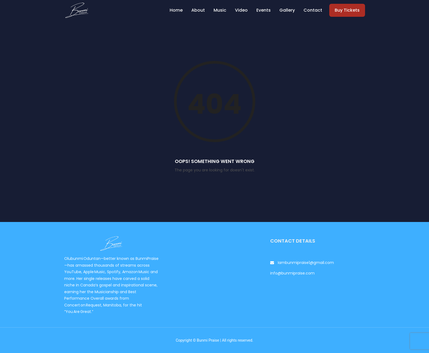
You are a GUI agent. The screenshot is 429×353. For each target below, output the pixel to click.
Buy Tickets (347, 10)
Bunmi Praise (208, 340)
